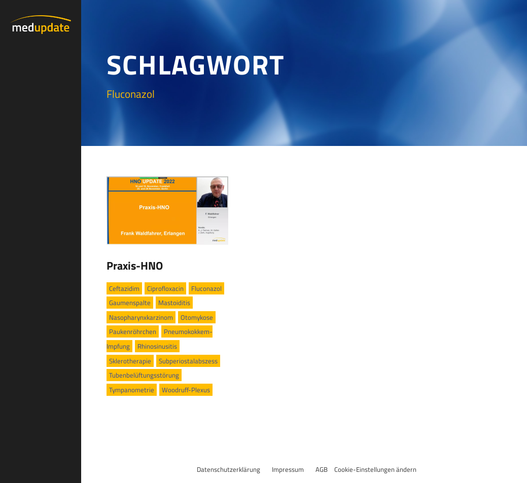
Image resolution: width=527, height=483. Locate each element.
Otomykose (197, 317)
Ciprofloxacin (165, 288)
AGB (321, 469)
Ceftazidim (124, 288)
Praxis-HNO (135, 265)
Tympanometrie (131, 390)
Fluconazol (206, 288)
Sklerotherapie (130, 361)
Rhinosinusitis (157, 346)
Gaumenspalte (130, 303)
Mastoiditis (174, 303)
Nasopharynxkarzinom (141, 317)
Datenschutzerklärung (228, 469)
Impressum (288, 469)
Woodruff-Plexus (186, 390)
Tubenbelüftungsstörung (144, 375)
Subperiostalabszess (188, 361)
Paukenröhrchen (132, 331)
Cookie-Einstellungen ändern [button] (375, 469)
